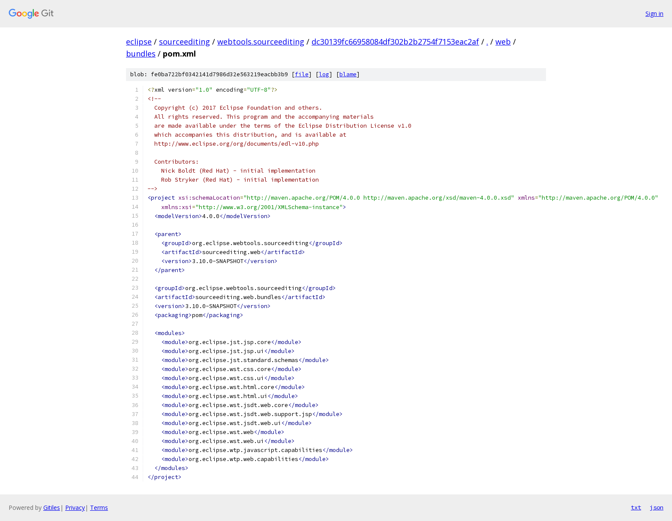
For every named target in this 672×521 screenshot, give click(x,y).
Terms (99, 507)
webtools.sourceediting (260, 41)
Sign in (654, 13)
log (324, 74)
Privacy (75, 507)
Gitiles (51, 507)
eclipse (139, 41)
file (302, 74)
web (503, 41)
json (656, 507)
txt (636, 507)
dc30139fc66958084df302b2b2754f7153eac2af (395, 41)
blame (348, 74)
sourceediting (184, 41)
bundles (141, 53)
